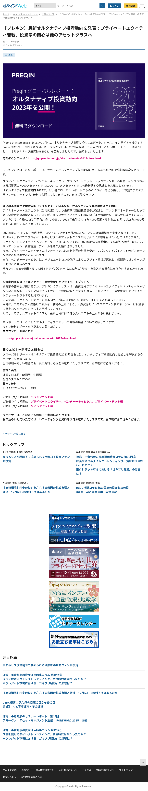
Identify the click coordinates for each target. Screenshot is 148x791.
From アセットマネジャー (25, 14)
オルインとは (9, 770)
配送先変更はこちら (31, 777)
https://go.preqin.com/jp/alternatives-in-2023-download (64, 158)
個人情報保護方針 (45, 770)
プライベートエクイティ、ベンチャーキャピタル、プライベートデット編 (77, 401)
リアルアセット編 (42, 406)
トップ (6, 14)
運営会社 (26, 770)
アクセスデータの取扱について (98, 770)
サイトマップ (126, 770)
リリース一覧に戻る (14, 434)
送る (10, 55)
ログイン (114, 5)
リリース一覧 (48, 14)
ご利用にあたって (68, 770)
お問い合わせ (9, 777)
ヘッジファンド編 (42, 397)
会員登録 (130, 5)
